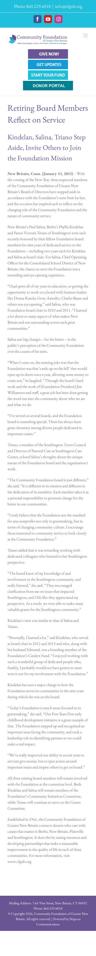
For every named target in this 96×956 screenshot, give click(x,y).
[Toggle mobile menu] (85, 35)
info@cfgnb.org (68, 6)
